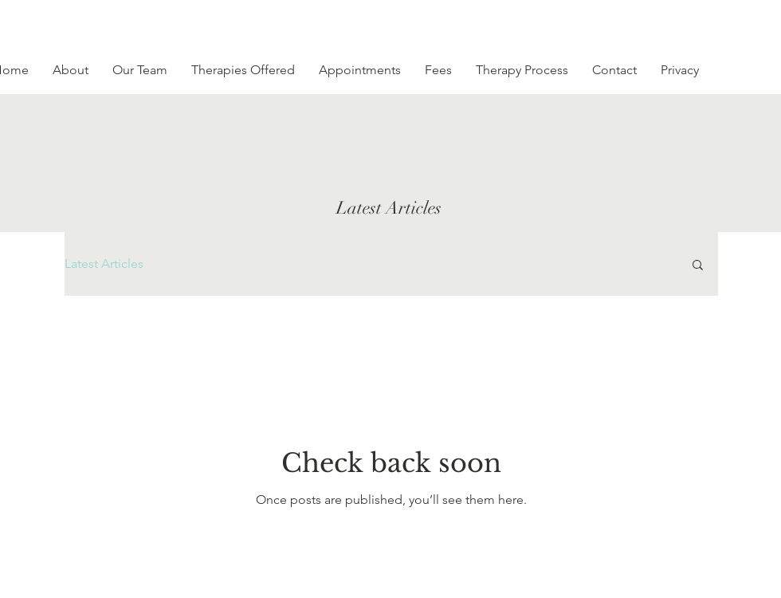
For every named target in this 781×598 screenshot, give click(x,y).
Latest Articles (104, 263)
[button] (697, 266)
